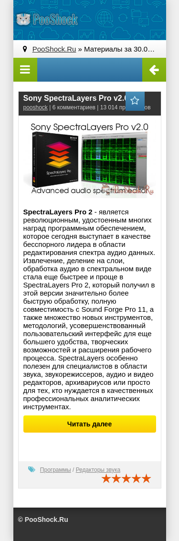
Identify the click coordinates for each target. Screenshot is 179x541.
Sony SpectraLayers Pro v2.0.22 (81, 98)
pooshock (35, 107)
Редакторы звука (98, 470)
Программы (55, 470)
